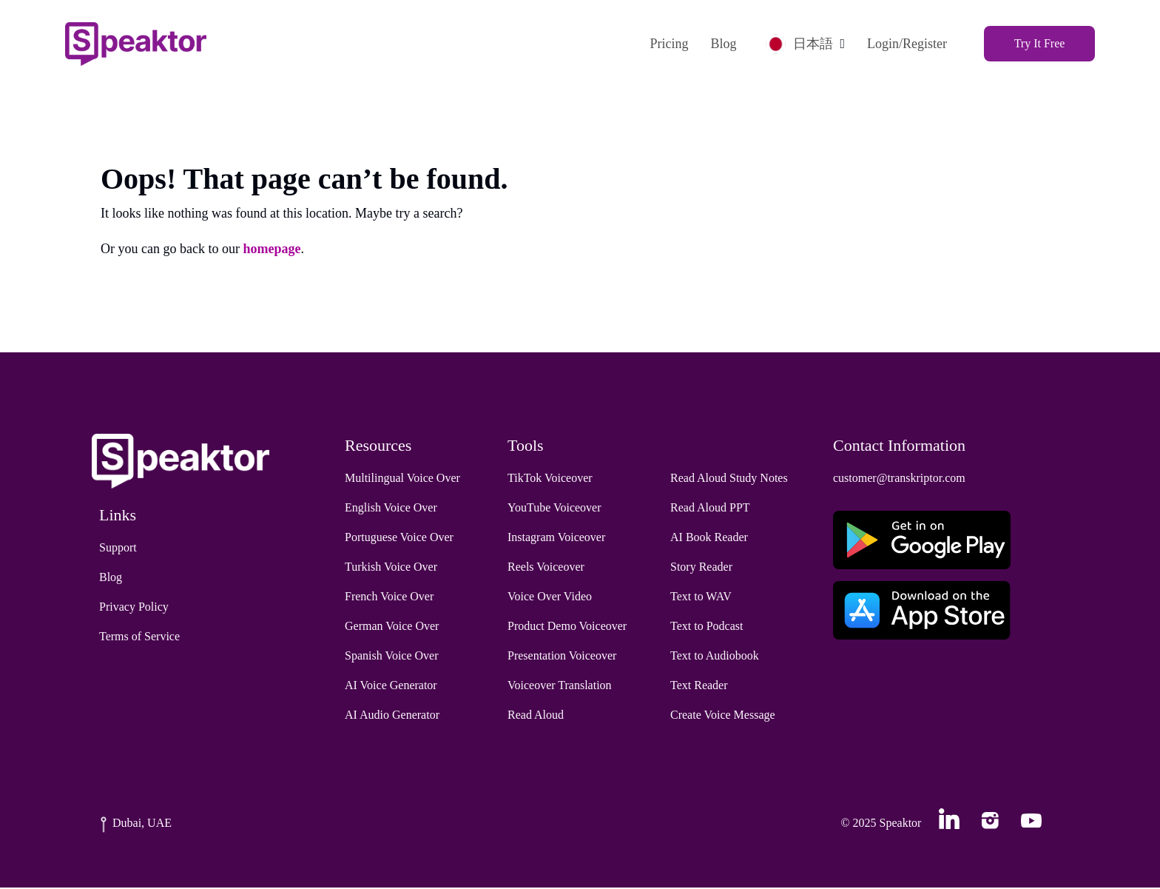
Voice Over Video (550, 597)
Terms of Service (139, 637)
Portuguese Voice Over (399, 538)
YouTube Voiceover (554, 509)
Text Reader (699, 686)
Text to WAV (701, 597)
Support (118, 549)
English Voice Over (391, 509)
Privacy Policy (134, 608)
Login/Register (904, 43)
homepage (271, 250)
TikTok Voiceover (550, 479)
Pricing (666, 43)
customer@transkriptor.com (899, 479)
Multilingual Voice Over (402, 479)
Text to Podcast (706, 627)
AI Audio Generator (392, 716)
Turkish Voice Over (391, 568)
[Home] (138, 43)
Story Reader (701, 568)
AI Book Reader (709, 538)
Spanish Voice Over (392, 657)
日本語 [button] (796, 43)
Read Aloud (536, 716)
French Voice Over (389, 597)
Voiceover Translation (560, 686)
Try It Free (1036, 43)
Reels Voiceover (546, 568)
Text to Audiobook (714, 657)
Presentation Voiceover (562, 657)
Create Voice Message (722, 716)
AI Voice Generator (391, 686)
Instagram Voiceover (556, 538)
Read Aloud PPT (710, 509)
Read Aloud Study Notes (729, 479)
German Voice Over (392, 627)
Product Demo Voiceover (567, 627)
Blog (720, 43)
